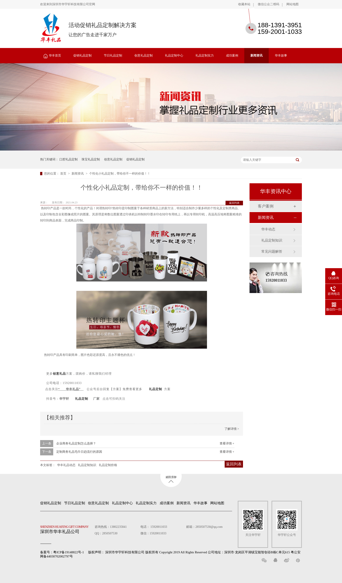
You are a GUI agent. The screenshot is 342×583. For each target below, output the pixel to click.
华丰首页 (55, 55)
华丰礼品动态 (66, 465)
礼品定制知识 (87, 465)
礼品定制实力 (204, 55)
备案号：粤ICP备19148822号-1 (62, 552)
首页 (63, 173)
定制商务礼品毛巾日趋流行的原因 (79, 451)
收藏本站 (244, 4)
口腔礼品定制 (68, 159)
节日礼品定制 (113, 55)
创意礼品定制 (143, 55)
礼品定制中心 (174, 55)
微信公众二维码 (268, 4)
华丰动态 (268, 229)
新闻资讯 (256, 55)
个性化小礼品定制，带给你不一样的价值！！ (119, 173)
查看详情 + (227, 443)
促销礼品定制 (82, 55)
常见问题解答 (271, 251)
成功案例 (232, 55)
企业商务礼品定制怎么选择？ (76, 443)
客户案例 (266, 206)
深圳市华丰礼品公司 (66, 528)
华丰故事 (281, 55)
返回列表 (234, 202)
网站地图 (292, 4)
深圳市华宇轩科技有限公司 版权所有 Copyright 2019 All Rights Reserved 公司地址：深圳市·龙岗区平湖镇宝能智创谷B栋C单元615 (197, 552)
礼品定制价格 (108, 465)
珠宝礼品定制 (91, 159)
